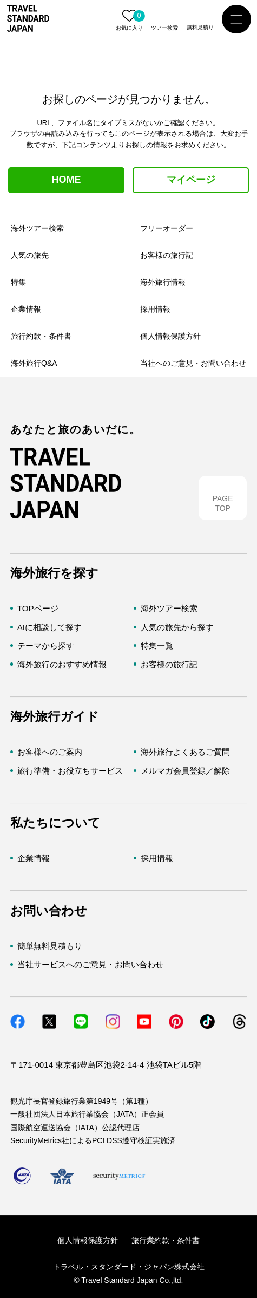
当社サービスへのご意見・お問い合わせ (90, 964)
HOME (66, 179)
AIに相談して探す (49, 627)
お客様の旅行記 (169, 664)
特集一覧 (157, 645)
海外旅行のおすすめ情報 (62, 664)
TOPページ (37, 608)
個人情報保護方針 (87, 1240)
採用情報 (157, 858)
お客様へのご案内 (49, 751)
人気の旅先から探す (177, 627)
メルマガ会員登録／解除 (185, 770)
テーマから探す (45, 645)
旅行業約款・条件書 (165, 1240)
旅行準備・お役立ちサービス (70, 770)
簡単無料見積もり (49, 946)
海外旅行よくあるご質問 (185, 751)
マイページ (191, 179)
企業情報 (33, 858)
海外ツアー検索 (169, 608)
